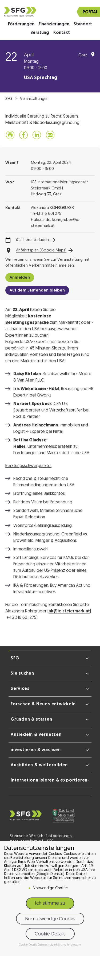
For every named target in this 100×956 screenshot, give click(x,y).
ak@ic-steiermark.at (69, 611)
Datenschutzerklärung (52, 944)
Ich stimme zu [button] (50, 903)
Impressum (74, 944)
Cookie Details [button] (50, 934)
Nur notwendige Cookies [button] (50, 919)
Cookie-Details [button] (28, 944)
